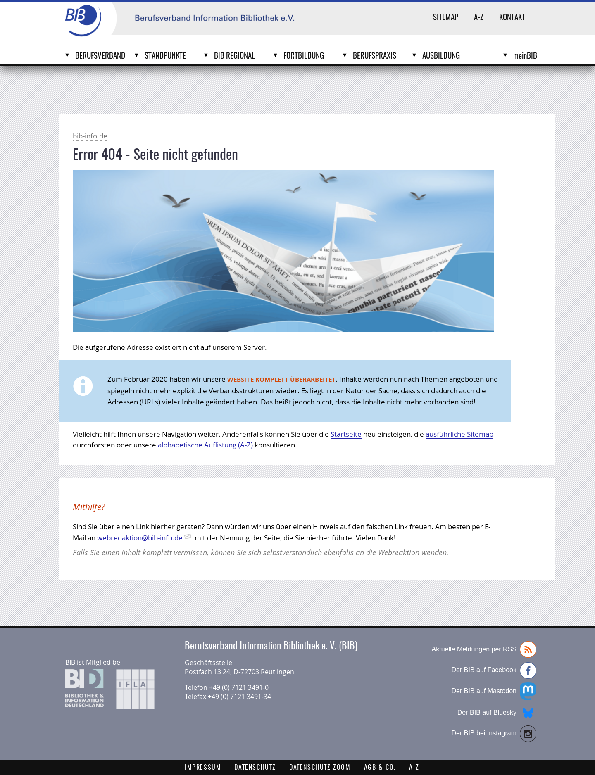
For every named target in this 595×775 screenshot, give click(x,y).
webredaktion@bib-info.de (140, 537)
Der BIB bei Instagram (494, 733)
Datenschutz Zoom (320, 767)
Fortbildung (303, 56)
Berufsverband (100, 56)
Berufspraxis (374, 56)
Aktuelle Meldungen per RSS (484, 649)
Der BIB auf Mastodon (494, 691)
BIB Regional (234, 56)
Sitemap (445, 18)
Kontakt (512, 18)
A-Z (478, 18)
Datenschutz (255, 767)
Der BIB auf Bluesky (496, 713)
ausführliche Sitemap (459, 434)
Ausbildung (441, 56)
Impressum (203, 767)
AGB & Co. (380, 767)
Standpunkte (165, 56)
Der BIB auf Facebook (494, 670)
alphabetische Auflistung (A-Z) (205, 444)
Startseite (346, 434)
